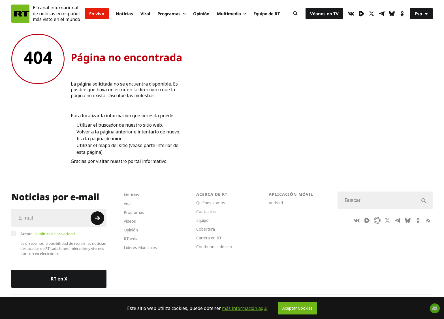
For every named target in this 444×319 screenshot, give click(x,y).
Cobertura (205, 229)
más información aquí (245, 308)
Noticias (124, 13)
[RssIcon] (428, 220)
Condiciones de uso (214, 247)
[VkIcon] (351, 13)
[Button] (295, 13)
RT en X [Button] (59, 279)
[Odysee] (377, 220)
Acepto (48, 233)
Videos (130, 221)
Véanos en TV (324, 13)
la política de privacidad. (54, 233)
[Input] (58, 218)
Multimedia (231, 13)
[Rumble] (361, 13)
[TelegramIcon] (381, 13)
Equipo (202, 220)
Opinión (201, 13)
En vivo (96, 13)
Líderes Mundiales (140, 247)
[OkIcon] (402, 13)
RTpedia (131, 239)
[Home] (20, 14)
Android (276, 203)
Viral (145, 13)
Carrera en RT (209, 238)
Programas (171, 13)
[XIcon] (371, 13)
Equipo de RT (266, 13)
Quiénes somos (210, 203)
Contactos (206, 211)
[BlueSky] (391, 13)
